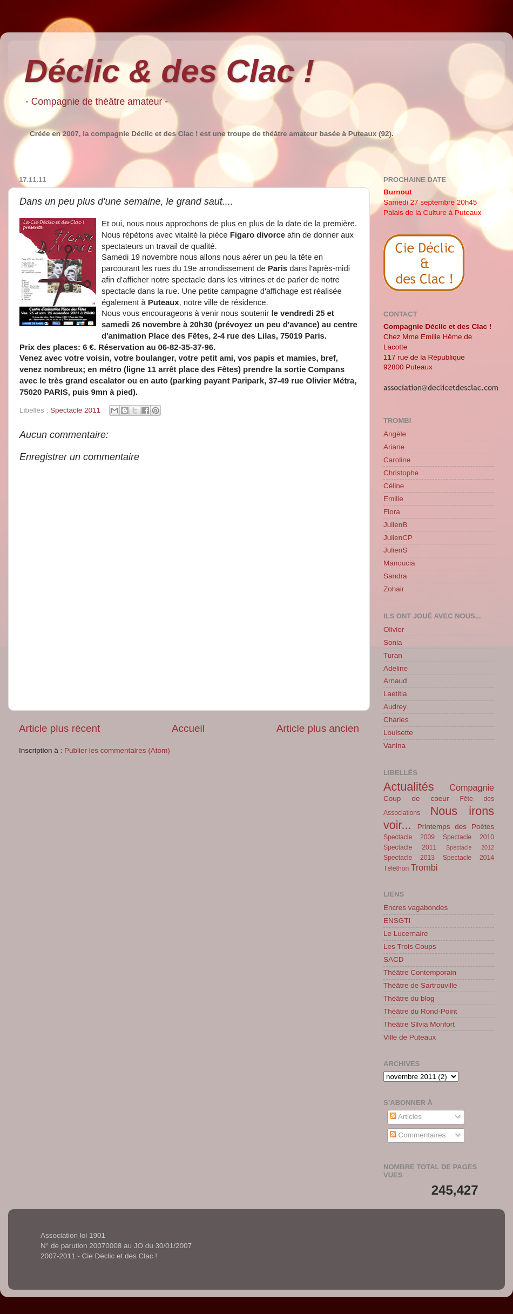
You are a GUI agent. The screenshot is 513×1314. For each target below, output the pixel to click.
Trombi (424, 867)
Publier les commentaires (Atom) (117, 750)
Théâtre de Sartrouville (420, 985)
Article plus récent (59, 728)
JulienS (395, 550)
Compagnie (471, 787)
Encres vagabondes (415, 908)
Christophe (400, 473)
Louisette (398, 733)
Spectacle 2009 (409, 837)
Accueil (188, 728)
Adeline (395, 668)
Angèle (394, 434)
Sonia (392, 642)
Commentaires (418, 1135)
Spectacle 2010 (468, 837)
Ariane (393, 447)
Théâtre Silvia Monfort (419, 1024)
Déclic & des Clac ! (169, 71)
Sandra (395, 576)
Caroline (396, 460)
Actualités (408, 786)
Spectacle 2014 (468, 857)
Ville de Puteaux (409, 1037)
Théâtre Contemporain (419, 972)
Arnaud (395, 681)
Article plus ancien (317, 728)
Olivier (393, 629)
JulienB (395, 525)
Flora (391, 512)
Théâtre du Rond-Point (420, 1011)
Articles (406, 1117)
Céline (393, 486)
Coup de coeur (416, 798)
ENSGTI (396, 921)
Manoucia (399, 563)
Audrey (395, 707)
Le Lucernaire (405, 933)
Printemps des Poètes (455, 827)
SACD (393, 959)
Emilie (393, 499)
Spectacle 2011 (75, 410)
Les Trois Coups (409, 946)
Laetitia (395, 694)
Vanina (394, 746)
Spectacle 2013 (409, 857)
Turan (392, 655)
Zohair (393, 589)
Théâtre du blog (409, 998)
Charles (396, 720)
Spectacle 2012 (470, 847)
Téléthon (396, 868)
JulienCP (398, 538)
